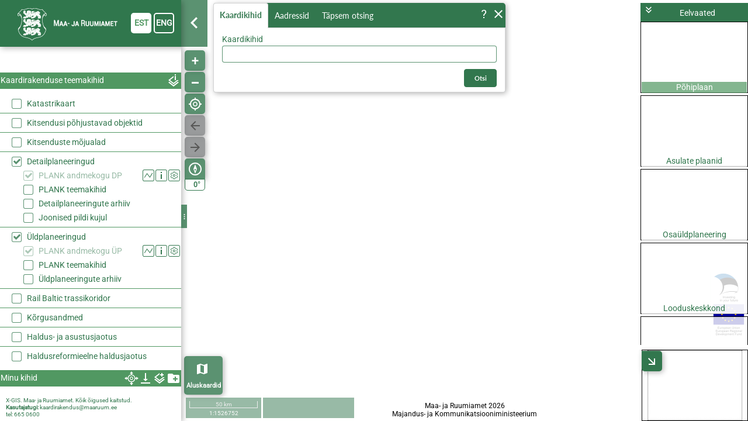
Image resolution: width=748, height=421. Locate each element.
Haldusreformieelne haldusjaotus (87, 356)
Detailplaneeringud (61, 161)
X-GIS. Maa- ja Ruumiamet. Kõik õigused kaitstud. (69, 400)
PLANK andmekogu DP (80, 175)
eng (164, 22)
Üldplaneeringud (56, 236)
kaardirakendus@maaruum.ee (78, 407)
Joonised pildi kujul (73, 217)
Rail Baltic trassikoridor (68, 298)
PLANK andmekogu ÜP (80, 251)
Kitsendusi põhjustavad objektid (85, 122)
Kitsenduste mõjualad (66, 142)
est (141, 22)
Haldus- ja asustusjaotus (72, 336)
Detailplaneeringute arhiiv (84, 203)
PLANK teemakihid (72, 189)
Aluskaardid (203, 385)
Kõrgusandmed (55, 317)
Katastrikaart (51, 103)
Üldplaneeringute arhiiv (80, 279)
